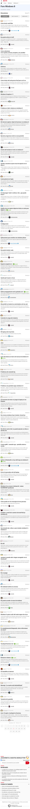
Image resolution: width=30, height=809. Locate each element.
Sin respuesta (15, 16)
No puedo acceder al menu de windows (11, 600)
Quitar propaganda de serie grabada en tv (12, 291)
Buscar (27, 13)
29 (21, 728)
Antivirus (3, 66)
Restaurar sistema (6, 657)
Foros (5, 3)
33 (13, 731)
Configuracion (4, 224)
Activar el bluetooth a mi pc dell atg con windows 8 (14, 460)
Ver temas (8, 9)
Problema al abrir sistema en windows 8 (12, 108)
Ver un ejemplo (26, 760)
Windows (10, 3)
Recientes (5, 16)
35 (16, 731)
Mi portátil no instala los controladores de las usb (14, 304)
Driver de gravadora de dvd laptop (10, 472)
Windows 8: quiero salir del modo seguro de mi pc (14, 614)
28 (19, 728)
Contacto (12, 803)
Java (2, 343)
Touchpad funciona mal (7, 644)
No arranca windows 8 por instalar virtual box (13, 415)
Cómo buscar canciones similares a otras (10, 788)
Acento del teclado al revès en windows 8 (12, 149)
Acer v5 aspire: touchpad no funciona (11, 713)
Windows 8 (16, 3)
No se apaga (4, 573)
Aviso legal (17, 803)
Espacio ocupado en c (6, 264)
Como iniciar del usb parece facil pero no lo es (13, 80)
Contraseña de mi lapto (7, 179)
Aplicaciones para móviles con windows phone (13, 237)
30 (24, 728)
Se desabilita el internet (7, 671)
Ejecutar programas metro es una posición (12, 136)
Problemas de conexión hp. (8, 372)
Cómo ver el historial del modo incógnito (10, 786)
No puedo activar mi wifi (7, 37)
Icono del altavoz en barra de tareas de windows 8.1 (15, 356)
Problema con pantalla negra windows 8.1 (12, 386)
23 (5, 728)
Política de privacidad (24, 801)
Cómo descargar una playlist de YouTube (10, 796)
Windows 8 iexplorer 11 (7, 94)
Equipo (10, 801)
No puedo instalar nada (7, 250)
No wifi (2, 543)
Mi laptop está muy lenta (7, 332)
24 (8, 728)
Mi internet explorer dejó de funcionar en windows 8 (15, 122)
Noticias (3, 760)
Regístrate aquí (5, 801)
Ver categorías (3, 9)
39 (19, 731)
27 (16, 728)
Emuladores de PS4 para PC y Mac (9, 790)
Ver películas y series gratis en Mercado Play (11, 792)
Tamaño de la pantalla (7, 699)
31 (10, 731)
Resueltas (25, 16)
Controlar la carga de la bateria (9, 318)
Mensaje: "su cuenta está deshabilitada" (11, 685)
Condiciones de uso (15, 801)
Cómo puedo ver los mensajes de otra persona (13, 501)
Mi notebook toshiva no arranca (9, 586)
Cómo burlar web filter (7, 23)
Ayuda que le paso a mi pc (8, 278)
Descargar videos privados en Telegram (10, 798)
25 (10, 728)
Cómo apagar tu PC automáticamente (10, 794)
